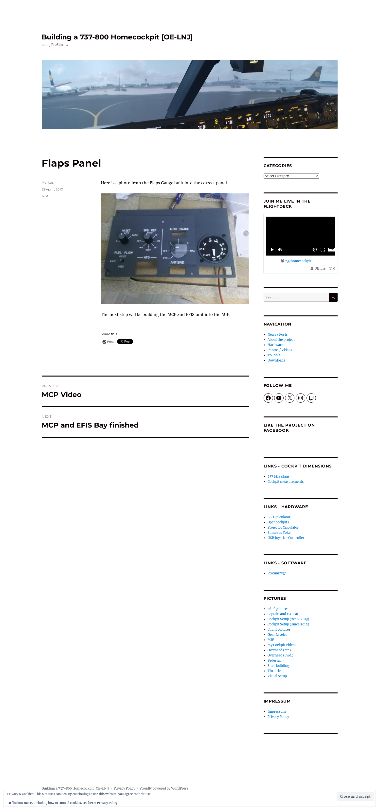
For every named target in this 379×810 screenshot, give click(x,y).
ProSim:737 (277, 573)
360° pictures (278, 609)
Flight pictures (279, 629)
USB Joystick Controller (286, 538)
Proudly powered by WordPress (164, 788)
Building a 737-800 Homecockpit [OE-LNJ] (117, 37)
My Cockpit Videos (282, 645)
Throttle (274, 671)
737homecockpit (298, 261)
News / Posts (278, 334)
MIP (45, 196)
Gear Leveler (277, 635)
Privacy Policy (278, 717)
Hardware (275, 345)
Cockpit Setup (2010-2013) (288, 619)
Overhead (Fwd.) (280, 655)
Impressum (277, 711)
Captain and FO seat (283, 614)
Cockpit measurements (286, 482)
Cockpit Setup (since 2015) (288, 624)
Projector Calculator (283, 527)
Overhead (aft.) (279, 650)
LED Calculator (279, 517)
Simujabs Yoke (279, 533)
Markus (48, 182)
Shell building (278, 666)
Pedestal (274, 660)
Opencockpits (278, 522)
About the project (281, 340)
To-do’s (274, 355)
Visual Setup (277, 676)
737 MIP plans (279, 476)
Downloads (276, 360)
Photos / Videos (280, 350)
